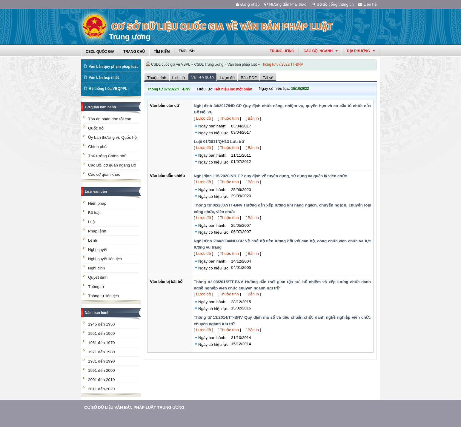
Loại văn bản (96, 191)
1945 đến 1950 (101, 324)
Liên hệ (367, 4)
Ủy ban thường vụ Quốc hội (113, 137)
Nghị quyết (97, 249)
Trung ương (282, 51)
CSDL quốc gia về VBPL (170, 64)
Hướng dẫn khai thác (285, 4)
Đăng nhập (248, 4)
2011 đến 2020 (101, 389)
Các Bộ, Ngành (320, 51)
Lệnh (92, 240)
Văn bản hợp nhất (104, 77)
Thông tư (96, 286)
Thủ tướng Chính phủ (107, 156)
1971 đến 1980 (101, 352)
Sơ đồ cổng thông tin (332, 4)
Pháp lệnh (97, 231)
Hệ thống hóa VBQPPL (108, 89)
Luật (92, 222)
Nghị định (96, 268)
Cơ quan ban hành (100, 107)
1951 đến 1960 (101, 333)
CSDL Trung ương (208, 64)
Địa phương (361, 51)
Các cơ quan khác (104, 174)
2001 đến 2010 (101, 379)
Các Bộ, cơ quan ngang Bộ (112, 165)
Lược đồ (203, 118)
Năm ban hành (97, 313)
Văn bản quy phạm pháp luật (113, 66)
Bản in (253, 118)
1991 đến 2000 (101, 370)
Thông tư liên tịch (103, 296)
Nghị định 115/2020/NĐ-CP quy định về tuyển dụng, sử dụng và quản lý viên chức (270, 176)
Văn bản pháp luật (242, 64)
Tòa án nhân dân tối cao (109, 119)
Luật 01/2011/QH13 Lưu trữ (219, 141)
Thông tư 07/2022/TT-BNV (282, 64)
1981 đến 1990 (101, 361)
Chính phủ (97, 146)
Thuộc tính (229, 118)
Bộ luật (94, 212)
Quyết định (97, 277)
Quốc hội (96, 128)
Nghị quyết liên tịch (105, 259)
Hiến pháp (97, 203)
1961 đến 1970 (101, 342)
